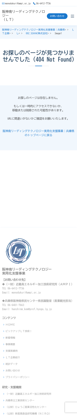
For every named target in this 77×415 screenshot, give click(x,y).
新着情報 (10, 380)
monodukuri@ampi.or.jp (17, 3)
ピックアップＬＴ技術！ (19, 373)
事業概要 (10, 387)
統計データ (12, 406)
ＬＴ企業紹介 (13, 400)
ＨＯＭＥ (10, 367)
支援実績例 (12, 393)
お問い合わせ (57, 16)
